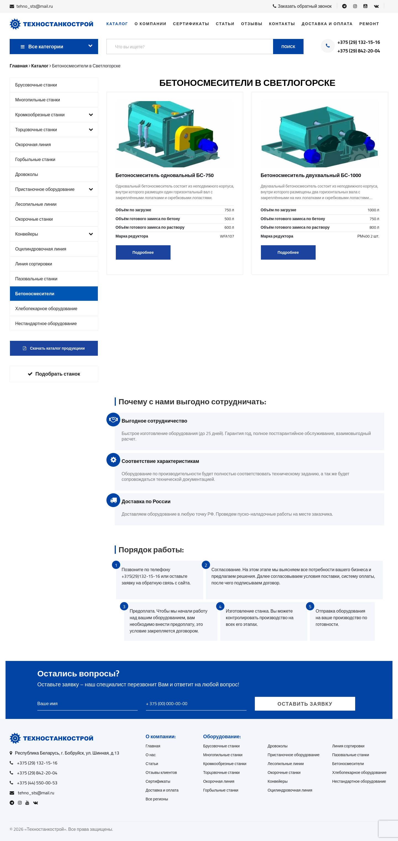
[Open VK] (376, 6)
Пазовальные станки (36, 279)
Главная (153, 746)
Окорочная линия (33, 144)
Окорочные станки (34, 219)
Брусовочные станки (36, 85)
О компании (150, 23)
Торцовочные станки (54, 129)
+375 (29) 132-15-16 (358, 42)
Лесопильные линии (36, 204)
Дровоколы (26, 174)
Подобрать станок (54, 373)
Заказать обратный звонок (302, 6)
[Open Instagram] (355, 6)
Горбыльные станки (35, 159)
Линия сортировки (33, 264)
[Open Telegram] (344, 6)
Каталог (117, 23)
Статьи (225, 23)
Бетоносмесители (34, 293)
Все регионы (157, 799)
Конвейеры (54, 234)
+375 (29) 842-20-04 (358, 51)
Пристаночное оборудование (54, 189)
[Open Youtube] (365, 6)
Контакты (282, 23)
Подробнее (143, 252)
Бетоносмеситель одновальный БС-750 (165, 175)
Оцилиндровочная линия (40, 249)
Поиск (288, 46)
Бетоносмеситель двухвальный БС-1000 (311, 175)
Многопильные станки (37, 100)
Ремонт (369, 23)
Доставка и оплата (327, 23)
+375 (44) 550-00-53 (37, 783)
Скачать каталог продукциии (54, 348)
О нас (151, 754)
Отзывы (252, 23)
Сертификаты (191, 23)
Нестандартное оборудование (46, 323)
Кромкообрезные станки (54, 114)
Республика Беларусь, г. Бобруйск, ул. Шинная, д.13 (67, 753)
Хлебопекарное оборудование (46, 308)
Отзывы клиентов (161, 772)
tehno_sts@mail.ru (35, 6)
